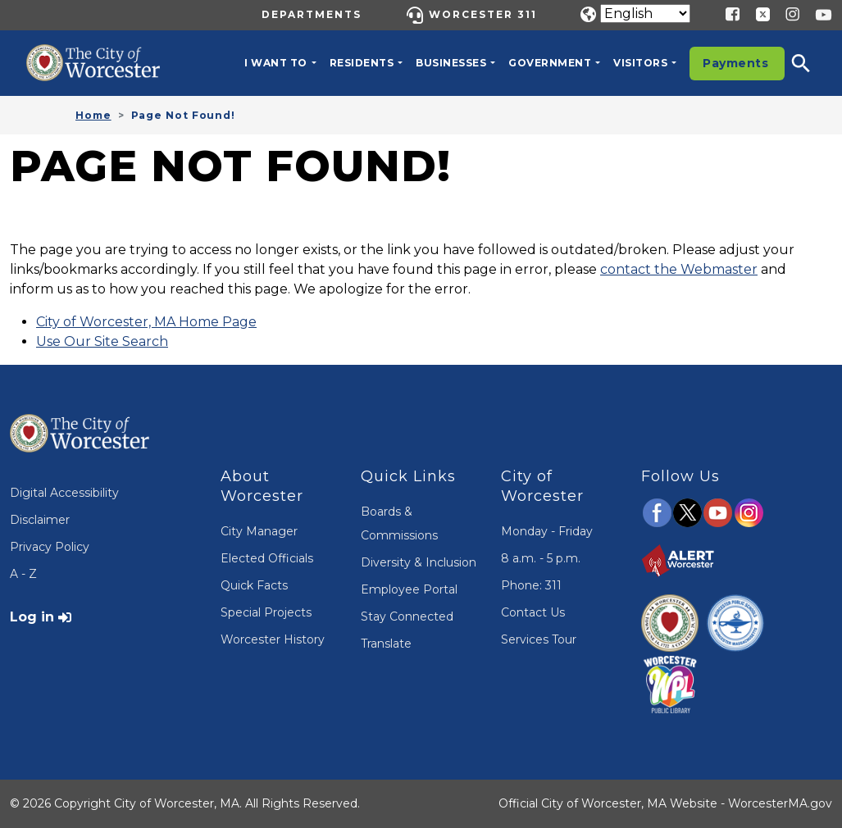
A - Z (23, 573)
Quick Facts (254, 585)
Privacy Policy (49, 546)
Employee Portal (409, 589)
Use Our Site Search (102, 341)
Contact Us (533, 612)
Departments (312, 14)
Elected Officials (267, 558)
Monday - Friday (547, 531)
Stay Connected (407, 616)
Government (549, 63)
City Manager (259, 531)
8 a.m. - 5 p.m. (540, 558)
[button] (811, 63)
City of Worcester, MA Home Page (146, 322)
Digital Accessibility (64, 492)
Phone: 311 (531, 585)
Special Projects (266, 612)
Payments (735, 63)
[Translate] (645, 13)
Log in (32, 617)
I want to (275, 63)
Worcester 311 (483, 14)
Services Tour (538, 639)
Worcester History (273, 639)
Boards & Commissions (399, 523)
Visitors (640, 63)
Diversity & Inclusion (418, 562)
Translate (386, 643)
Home (93, 115)
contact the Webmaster (679, 269)
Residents (362, 63)
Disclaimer (40, 519)
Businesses (451, 63)
